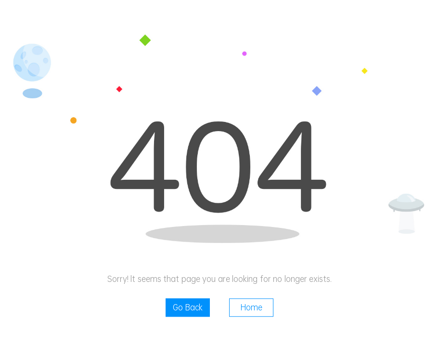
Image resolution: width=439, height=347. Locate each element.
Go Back (187, 307)
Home (251, 307)
